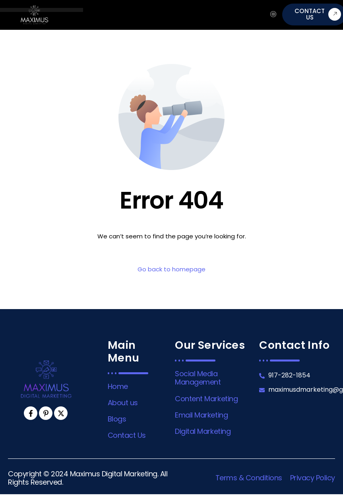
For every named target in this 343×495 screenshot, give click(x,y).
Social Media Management (198, 378)
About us (123, 403)
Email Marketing (201, 415)
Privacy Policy (312, 478)
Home (118, 386)
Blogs (117, 419)
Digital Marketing (203, 431)
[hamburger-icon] (273, 14)
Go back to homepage (171, 269)
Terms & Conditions (248, 478)
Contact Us (127, 435)
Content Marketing (206, 399)
